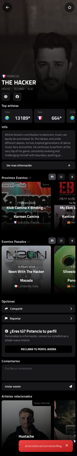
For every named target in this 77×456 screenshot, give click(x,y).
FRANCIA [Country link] (13, 76)
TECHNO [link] (18, 89)
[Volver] (7, 7)
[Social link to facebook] (17, 97)
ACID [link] (30, 89)
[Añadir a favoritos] (70, 7)
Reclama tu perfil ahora (38, 349)
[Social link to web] (6, 97)
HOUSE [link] (6, 89)
